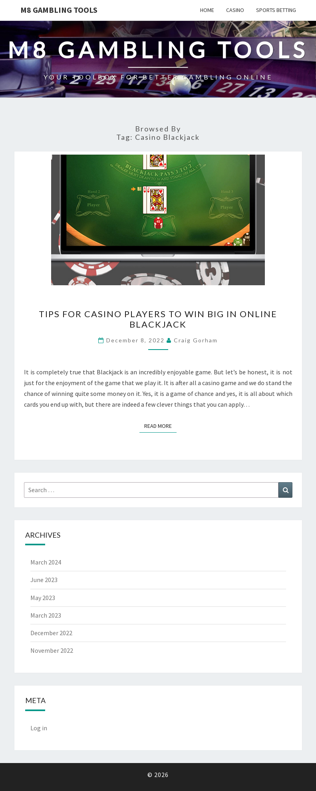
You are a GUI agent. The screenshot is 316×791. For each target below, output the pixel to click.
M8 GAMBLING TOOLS (58, 10)
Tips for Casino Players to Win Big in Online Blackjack (158, 319)
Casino (235, 10)
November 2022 (51, 650)
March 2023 (45, 615)
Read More (160, 425)
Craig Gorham (196, 340)
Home (207, 10)
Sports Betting (276, 10)
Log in (38, 728)
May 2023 (42, 598)
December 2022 (51, 633)
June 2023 (44, 580)
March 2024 (45, 562)
